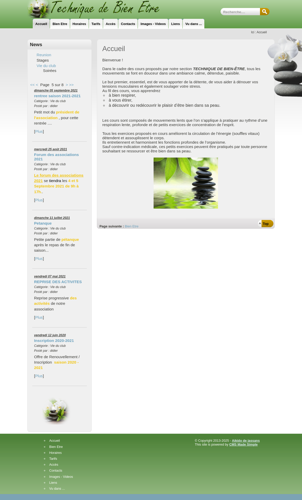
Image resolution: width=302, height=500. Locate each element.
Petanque (43, 223)
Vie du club (46, 65)
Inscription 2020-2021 (54, 340)
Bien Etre (131, 226)
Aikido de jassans (246, 440)
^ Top (264, 224)
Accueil (54, 440)
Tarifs (53, 459)
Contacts (55, 470)
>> (71, 85)
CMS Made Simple (243, 444)
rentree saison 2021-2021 (57, 96)
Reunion (44, 55)
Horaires (55, 453)
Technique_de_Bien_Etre (100, 9)
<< (32, 85)
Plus (39, 131)
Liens (53, 483)
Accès (53, 464)
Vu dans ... (57, 488)
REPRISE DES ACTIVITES (58, 282)
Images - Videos (61, 477)
